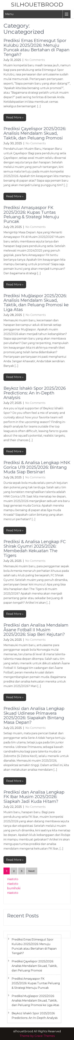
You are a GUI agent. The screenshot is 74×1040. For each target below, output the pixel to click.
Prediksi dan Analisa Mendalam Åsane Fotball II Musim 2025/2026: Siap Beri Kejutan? (35, 629)
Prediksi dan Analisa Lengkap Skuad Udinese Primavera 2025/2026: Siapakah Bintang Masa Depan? (33, 715)
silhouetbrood (37, 4)
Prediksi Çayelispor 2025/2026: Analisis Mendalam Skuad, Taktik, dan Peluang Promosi (34, 133)
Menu (9, 14)
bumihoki (13, 888)
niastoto (12, 879)
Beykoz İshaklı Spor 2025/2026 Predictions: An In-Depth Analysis (34, 393)
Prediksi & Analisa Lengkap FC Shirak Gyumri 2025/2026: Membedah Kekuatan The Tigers (34, 548)
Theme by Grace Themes (37, 1036)
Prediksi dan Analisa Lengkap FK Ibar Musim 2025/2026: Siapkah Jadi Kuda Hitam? (33, 797)
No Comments (35, 60)
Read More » (15, 117)
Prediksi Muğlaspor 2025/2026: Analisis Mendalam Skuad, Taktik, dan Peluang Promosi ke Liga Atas (36, 302)
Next (31, 871)
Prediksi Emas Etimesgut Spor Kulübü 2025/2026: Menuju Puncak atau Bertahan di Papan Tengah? (36, 47)
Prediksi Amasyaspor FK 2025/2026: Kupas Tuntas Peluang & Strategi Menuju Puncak (31, 214)
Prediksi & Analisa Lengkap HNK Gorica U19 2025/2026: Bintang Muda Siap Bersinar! (36, 467)
